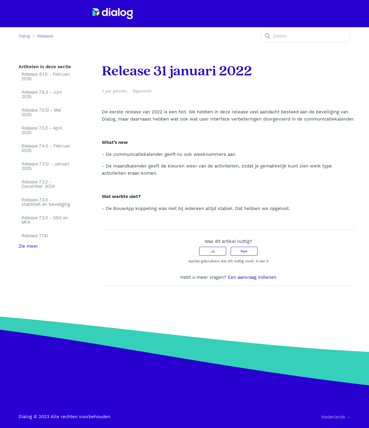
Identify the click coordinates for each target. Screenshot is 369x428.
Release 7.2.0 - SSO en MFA (45, 220)
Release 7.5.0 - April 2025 (42, 130)
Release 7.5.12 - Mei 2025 (41, 112)
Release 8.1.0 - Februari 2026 (46, 76)
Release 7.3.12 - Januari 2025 (45, 166)
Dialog (24, 36)
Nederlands (335, 417)
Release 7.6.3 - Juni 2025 (42, 94)
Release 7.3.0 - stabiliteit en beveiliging (46, 202)
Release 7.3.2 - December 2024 (38, 184)
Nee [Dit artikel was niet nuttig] (244, 251)
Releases (45, 36)
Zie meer (28, 246)
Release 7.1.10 (35, 236)
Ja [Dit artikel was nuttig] (213, 251)
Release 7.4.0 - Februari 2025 (46, 148)
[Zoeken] (305, 36)
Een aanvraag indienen (252, 277)
